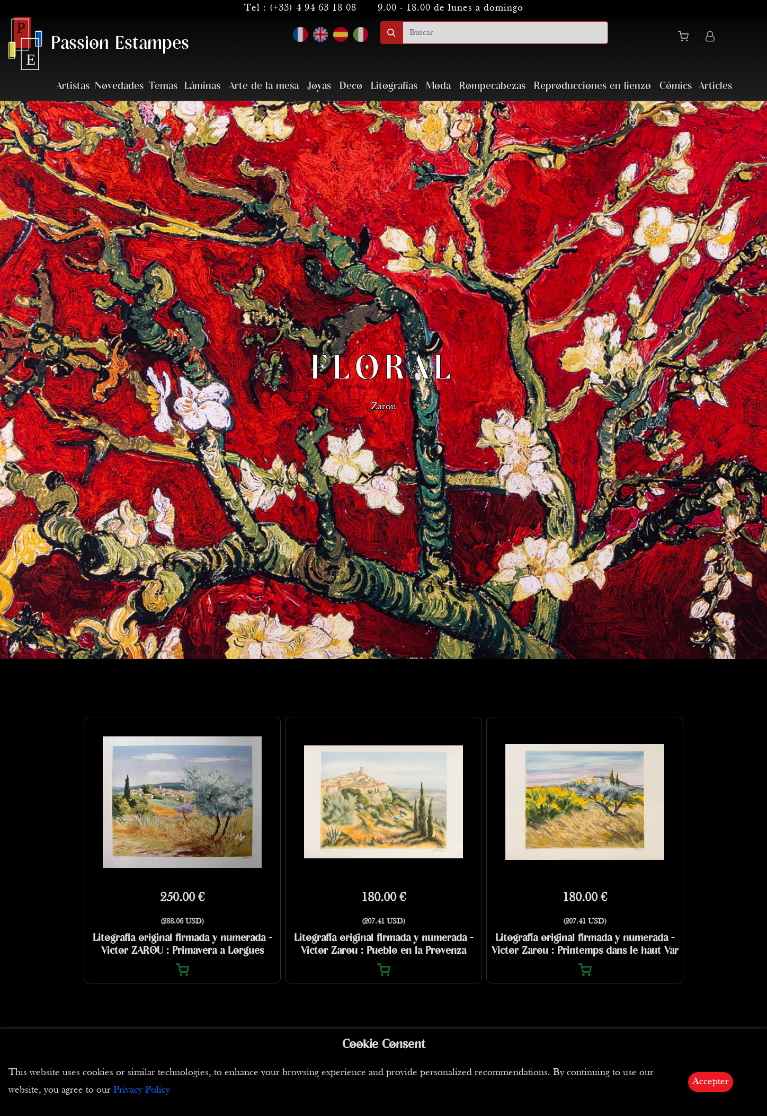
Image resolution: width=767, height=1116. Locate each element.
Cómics (675, 86)
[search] (505, 32)
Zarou (383, 408)
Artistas (73, 86)
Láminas (202, 86)
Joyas (319, 86)
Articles (715, 86)
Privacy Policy (141, 1090)
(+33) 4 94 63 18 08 (313, 8)
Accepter (710, 1082)
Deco (351, 86)
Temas (163, 86)
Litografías (394, 86)
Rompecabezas (492, 86)
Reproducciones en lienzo (592, 86)
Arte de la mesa (264, 86)
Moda (438, 86)
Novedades (119, 86)
